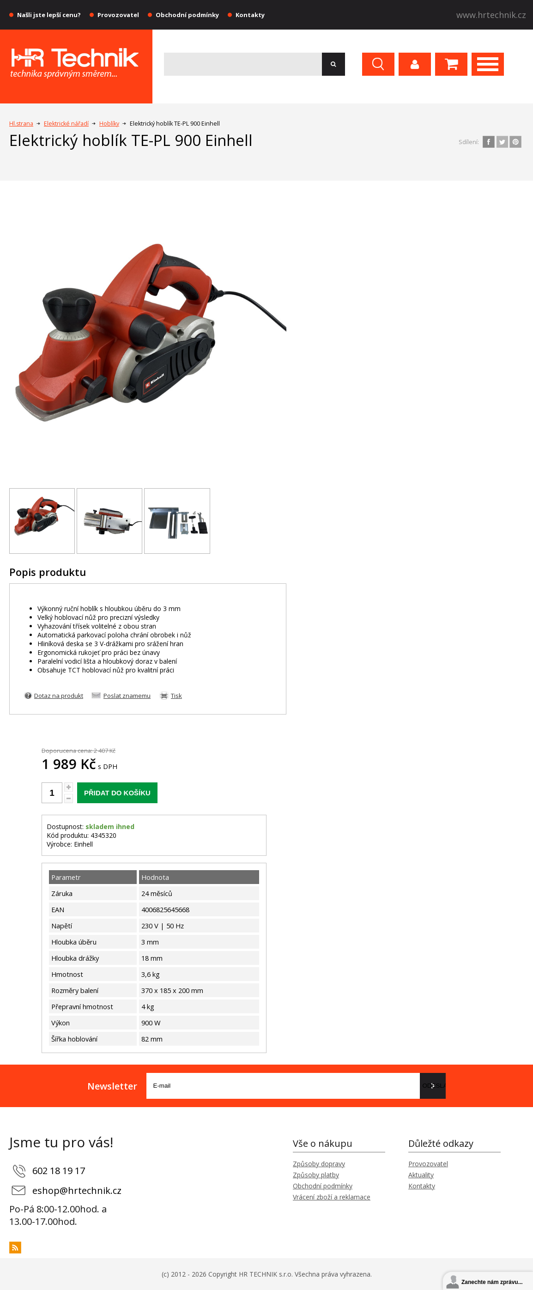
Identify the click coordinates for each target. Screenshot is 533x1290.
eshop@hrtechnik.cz (76, 1190)
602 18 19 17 (58, 1170)
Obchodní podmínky (187, 15)
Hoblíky (109, 123)
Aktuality (421, 1174)
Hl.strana (21, 123)
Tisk (176, 695)
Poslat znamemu (127, 695)
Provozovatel (118, 15)
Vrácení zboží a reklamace (331, 1197)
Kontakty (250, 15)
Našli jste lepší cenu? (49, 15)
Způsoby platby (316, 1174)
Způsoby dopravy (319, 1163)
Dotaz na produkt (58, 695)
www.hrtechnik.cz (491, 14)
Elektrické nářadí (66, 123)
